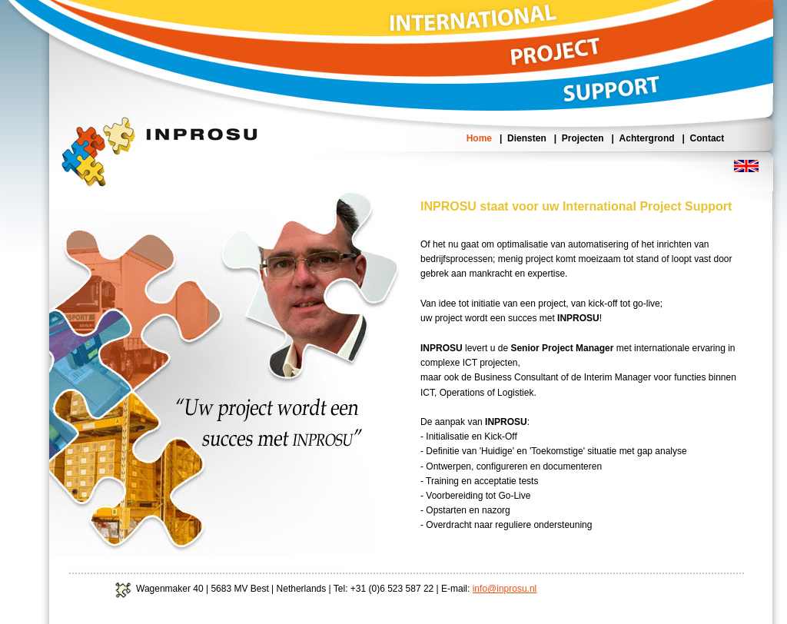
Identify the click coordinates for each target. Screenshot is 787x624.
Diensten (526, 138)
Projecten (583, 138)
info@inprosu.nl (505, 588)
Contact (707, 138)
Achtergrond (647, 138)
